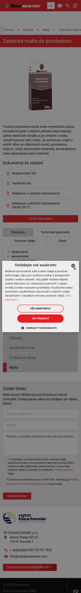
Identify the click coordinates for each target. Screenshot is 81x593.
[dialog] (40, 296)
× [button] (74, 268)
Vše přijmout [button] (40, 318)
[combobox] (73, 266)
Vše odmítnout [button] (40, 308)
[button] (40, 328)
